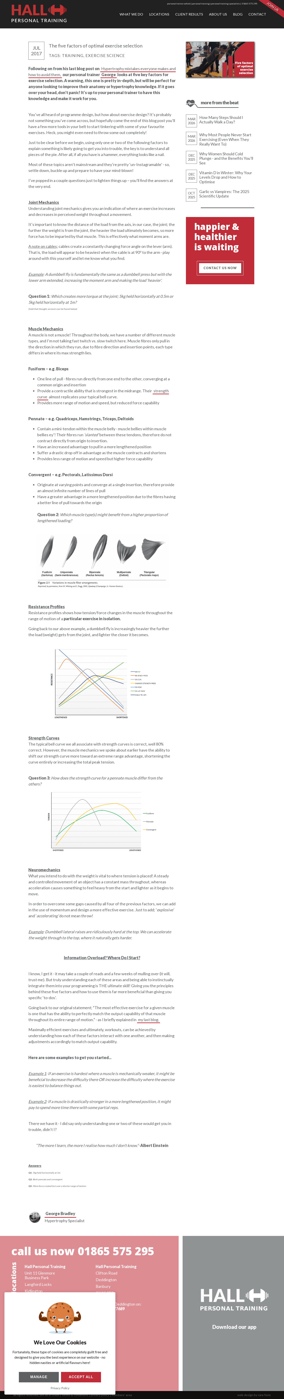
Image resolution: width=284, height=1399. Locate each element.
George (108, 74)
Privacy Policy (60, 1388)
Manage (38, 1377)
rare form (264, 1395)
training (72, 55)
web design (245, 1395)
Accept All (81, 1377)
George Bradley (60, 1213)
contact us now (220, 268)
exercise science (105, 55)
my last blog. (148, 1019)
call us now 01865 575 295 (80, 1251)
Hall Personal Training (42, 1266)
